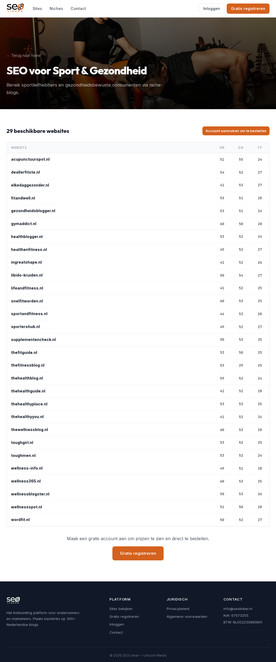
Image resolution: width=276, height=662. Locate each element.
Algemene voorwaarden (187, 616)
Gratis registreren (248, 8)
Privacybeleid (178, 608)
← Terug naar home (23, 55)
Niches (56, 8)
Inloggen (211, 8)
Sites (37, 8)
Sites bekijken (121, 608)
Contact (78, 8)
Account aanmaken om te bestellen (236, 131)
